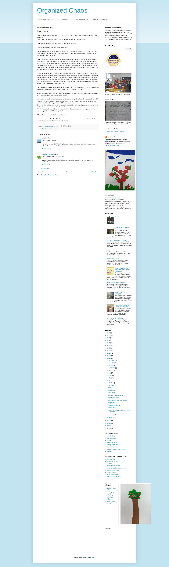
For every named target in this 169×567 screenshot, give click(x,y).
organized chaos (112, 137)
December (112, 360)
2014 (108, 350)
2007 (108, 428)
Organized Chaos (62, 10)
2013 (108, 353)
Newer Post (41, 172)
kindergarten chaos (112, 445)
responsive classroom (113, 470)
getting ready (112, 390)
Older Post (95, 172)
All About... (111, 387)
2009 (108, 423)
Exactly (117, 217)
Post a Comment (44, 168)
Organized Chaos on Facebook (115, 131)
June (110, 375)
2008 (108, 425)
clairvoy (109, 440)
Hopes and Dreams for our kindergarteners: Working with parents (123, 269)
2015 (108, 348)
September (112, 368)
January (111, 417)
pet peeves (111, 402)
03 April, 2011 (46, 164)
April (110, 380)
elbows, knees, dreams (113, 466)
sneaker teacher (111, 472)
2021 (108, 333)
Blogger (92, 557)
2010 (108, 420)
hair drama (111, 385)
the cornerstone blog (112, 474)
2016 (108, 345)
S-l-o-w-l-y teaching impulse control (117, 240)
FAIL (108, 250)
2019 (108, 338)
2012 (108, 355)
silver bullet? (111, 392)
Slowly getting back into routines (117, 400)
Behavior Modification (113, 461)
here (112, 30)
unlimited (109, 451)
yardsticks (109, 479)
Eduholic (109, 463)
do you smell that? (113, 397)
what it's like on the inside (114, 477)
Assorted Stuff (111, 459)
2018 (108, 340)
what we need (115, 198)
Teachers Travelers (48, 154)
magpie (44, 138)
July (110, 373)
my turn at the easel (112, 447)
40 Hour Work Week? (113, 258)
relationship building (114, 405)
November (112, 363)
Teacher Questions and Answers (116, 449)
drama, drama (112, 407)
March (111, 383)
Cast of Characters (110, 494)
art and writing (111, 436)
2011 (108, 358)
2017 (108, 343)
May (110, 378)
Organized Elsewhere (110, 498)
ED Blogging (110, 492)
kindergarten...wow (52, 128)
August (111, 370)
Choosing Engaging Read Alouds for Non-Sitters (122, 305)
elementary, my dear (112, 442)
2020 (108, 335)
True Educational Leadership (115, 318)
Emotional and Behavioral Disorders (117, 468)
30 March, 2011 (46, 148)
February (111, 415)
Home (68, 172)
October (111, 365)
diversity (44, 128)
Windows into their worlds (115, 395)
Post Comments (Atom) (51, 175)
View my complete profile (112, 146)
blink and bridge (111, 438)
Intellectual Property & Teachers (116, 282)
